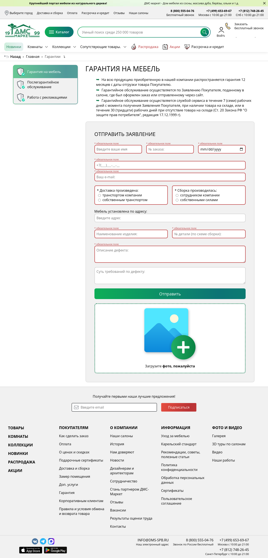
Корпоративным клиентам (81, 500)
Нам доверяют (122, 452)
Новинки (13, 46)
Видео (217, 452)
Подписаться (179, 407)
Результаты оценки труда (131, 518)
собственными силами (197, 199)
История (117, 444)
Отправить (170, 294)
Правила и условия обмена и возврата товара (81, 511)
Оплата (72, 13)
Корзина (257, 32)
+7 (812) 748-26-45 (251, 11)
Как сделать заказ (73, 436)
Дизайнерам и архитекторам (122, 470)
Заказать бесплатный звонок (244, 46)
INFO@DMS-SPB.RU (153, 540)
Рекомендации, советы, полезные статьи (180, 454)
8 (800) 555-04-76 (182, 11)
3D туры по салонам (228, 444)
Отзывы (119, 13)
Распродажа (144, 47)
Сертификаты (172, 490)
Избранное (238, 32)
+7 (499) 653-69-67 (219, 11)
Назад (15, 56)
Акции (171, 47)
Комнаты (35, 46)
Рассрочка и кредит (95, 13)
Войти (221, 32)
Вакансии (118, 510)
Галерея (219, 436)
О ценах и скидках (74, 452)
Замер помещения (74, 476)
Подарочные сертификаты (81, 460)
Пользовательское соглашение (176, 501)
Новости (117, 460)
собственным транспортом (123, 199)
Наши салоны (138, 13)
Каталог (59, 32)
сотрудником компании (198, 195)
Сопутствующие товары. (100, 46)
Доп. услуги (68, 484)
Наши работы (223, 460)
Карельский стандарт (179, 444)
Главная (32, 56)
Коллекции (61, 46)
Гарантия (67, 492)
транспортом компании (120, 195)
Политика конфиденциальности (179, 467)
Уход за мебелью (175, 436)
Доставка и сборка (50, 13)
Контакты (118, 526)
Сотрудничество (123, 481)
